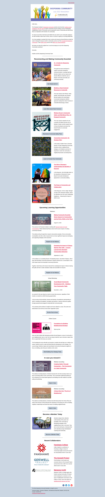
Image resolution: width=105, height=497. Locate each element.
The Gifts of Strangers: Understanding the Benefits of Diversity (62, 166)
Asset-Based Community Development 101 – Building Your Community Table (62, 284)
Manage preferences (41, 493)
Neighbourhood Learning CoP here (62, 481)
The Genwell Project (61, 458)
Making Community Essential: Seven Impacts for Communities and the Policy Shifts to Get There (63, 217)
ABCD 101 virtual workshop (59, 42)
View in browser (71, 2)
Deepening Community (48, 27)
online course (44, 42)
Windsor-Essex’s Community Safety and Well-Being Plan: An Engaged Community (62, 115)
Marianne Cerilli (60, 470)
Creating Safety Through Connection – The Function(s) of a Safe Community (62, 366)
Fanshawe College (61, 445)
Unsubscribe (34, 493)
